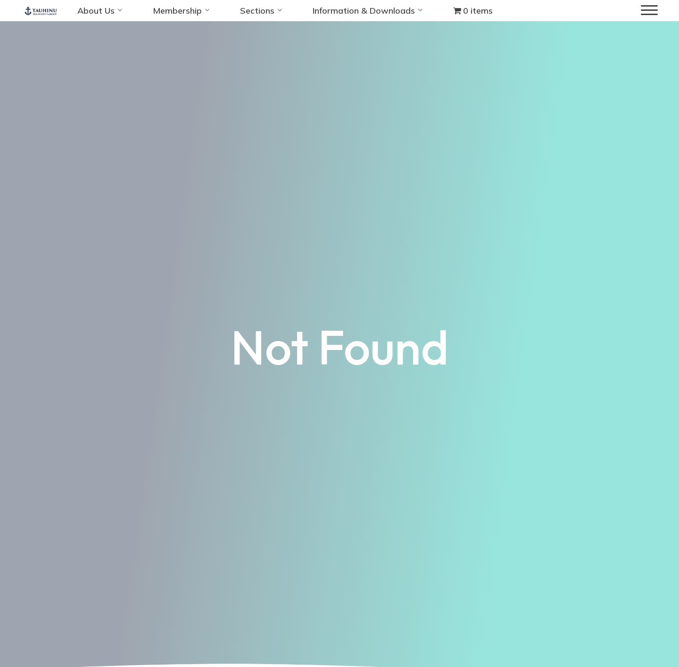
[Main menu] (649, 10)
